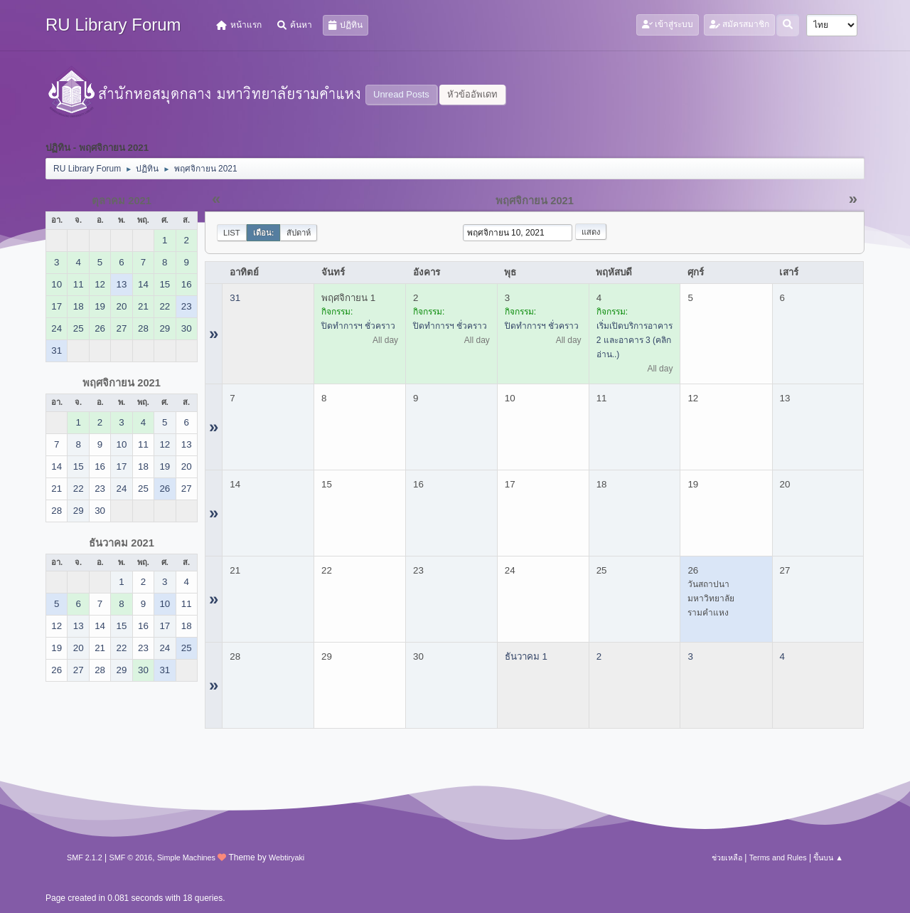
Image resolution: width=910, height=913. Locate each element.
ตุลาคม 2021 (121, 200)
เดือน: (263, 232)
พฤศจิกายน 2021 (121, 383)
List (231, 232)
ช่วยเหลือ (727, 857)
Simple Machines (186, 857)
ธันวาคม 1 (526, 656)
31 (235, 297)
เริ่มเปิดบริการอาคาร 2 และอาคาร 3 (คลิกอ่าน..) (634, 340)
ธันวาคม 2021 (121, 543)
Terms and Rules (778, 857)
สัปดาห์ (299, 232)
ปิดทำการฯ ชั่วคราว (358, 326)
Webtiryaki (286, 857)
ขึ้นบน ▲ (828, 857)
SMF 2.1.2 (84, 857)
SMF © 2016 (131, 857)
